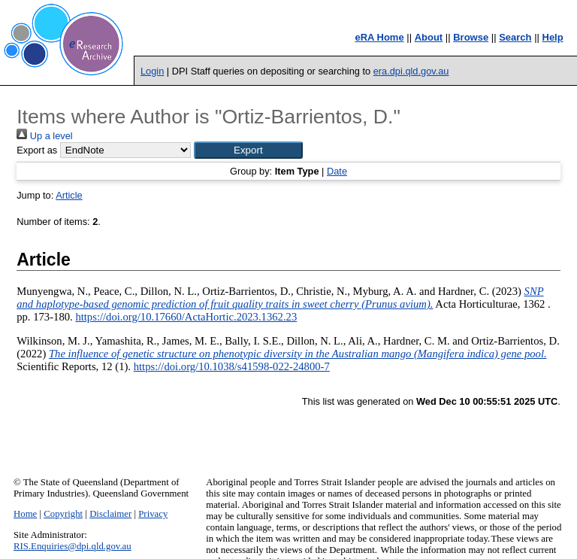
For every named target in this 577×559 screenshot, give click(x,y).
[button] (248, 150)
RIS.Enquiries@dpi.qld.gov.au (72, 546)
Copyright (63, 514)
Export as (37, 150)
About (429, 37)
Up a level (44, 135)
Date (337, 171)
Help (552, 37)
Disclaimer (110, 514)
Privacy (153, 514)
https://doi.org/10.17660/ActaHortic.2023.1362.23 (186, 317)
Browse (470, 37)
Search (515, 37)
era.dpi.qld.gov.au (411, 71)
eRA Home (379, 37)
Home (25, 514)
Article (69, 195)
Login (152, 71)
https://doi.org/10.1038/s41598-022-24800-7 (232, 366)
